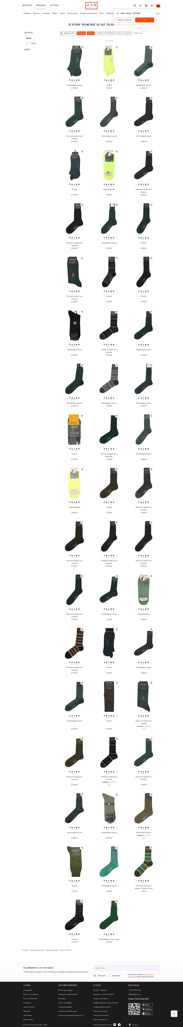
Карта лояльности (100, 1019)
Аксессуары (72, 13)
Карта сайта (28, 1019)
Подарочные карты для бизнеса (105, 1003)
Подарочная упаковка (102, 1007)
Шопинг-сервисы (100, 990)
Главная (25, 950)
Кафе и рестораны (100, 1011)
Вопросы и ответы (65, 990)
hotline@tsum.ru (134, 994)
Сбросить (138, 33)
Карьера (26, 1011)
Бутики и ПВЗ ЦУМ (30, 998)
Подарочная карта (100, 998)
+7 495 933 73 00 (134, 990)
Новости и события (30, 994)
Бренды (36, 13)
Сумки (62, 13)
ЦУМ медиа (27, 1015)
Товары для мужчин (37, 950)
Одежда (45, 13)
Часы (101, 13)
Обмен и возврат (65, 1003)
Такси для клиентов (101, 1015)
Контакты (27, 1003)
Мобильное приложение (67, 994)
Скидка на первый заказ (67, 1011)
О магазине (27, 990)
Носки (33, 43)
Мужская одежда (52, 950)
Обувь (54, 13)
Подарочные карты (88, 13)
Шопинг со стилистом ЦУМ (103, 994)
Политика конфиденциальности (70, 1015)
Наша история (28, 1007)
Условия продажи (65, 1007)
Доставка (62, 998)
